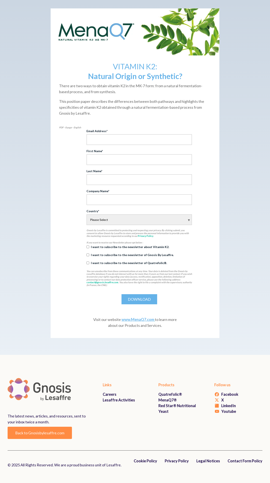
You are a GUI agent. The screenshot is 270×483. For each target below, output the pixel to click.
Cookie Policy (145, 461)
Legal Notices (208, 461)
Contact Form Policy (245, 461)
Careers (109, 394)
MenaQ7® (167, 400)
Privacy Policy (145, 236)
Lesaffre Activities (119, 400)
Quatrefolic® (170, 394)
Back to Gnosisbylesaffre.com (39, 433)
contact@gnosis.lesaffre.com (102, 282)
